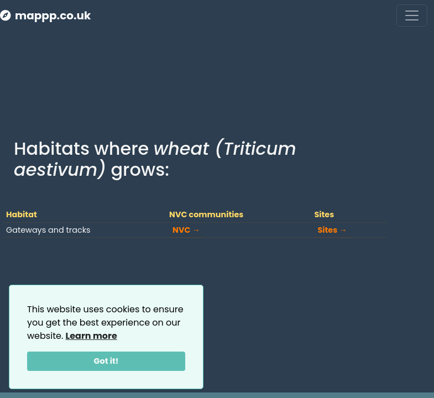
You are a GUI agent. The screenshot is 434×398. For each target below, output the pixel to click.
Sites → (332, 229)
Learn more (91, 335)
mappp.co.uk (45, 15)
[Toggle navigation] (411, 15)
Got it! (106, 360)
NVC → (186, 229)
